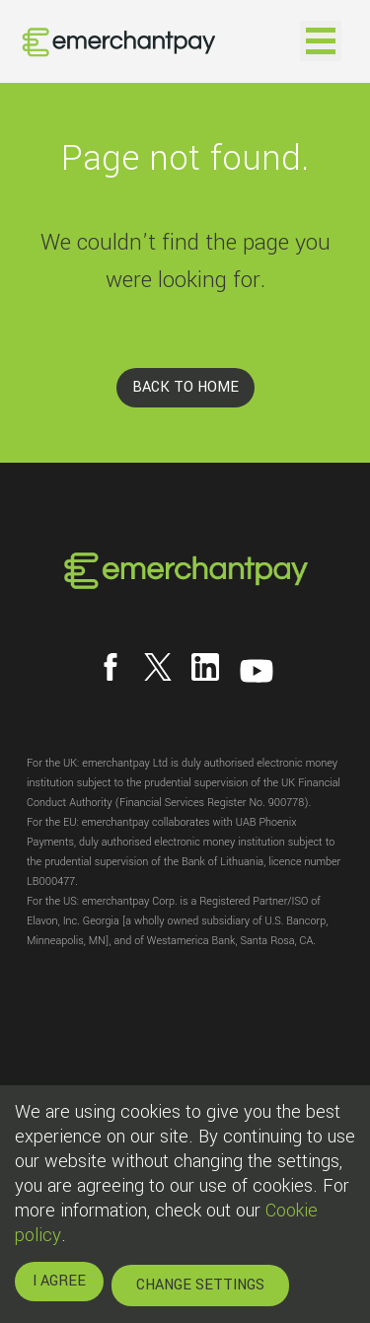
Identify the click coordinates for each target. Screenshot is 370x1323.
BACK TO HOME (185, 387)
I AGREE (59, 1281)
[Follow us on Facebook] (110, 667)
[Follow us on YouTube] (256, 671)
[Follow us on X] (158, 667)
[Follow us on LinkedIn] (205, 667)
